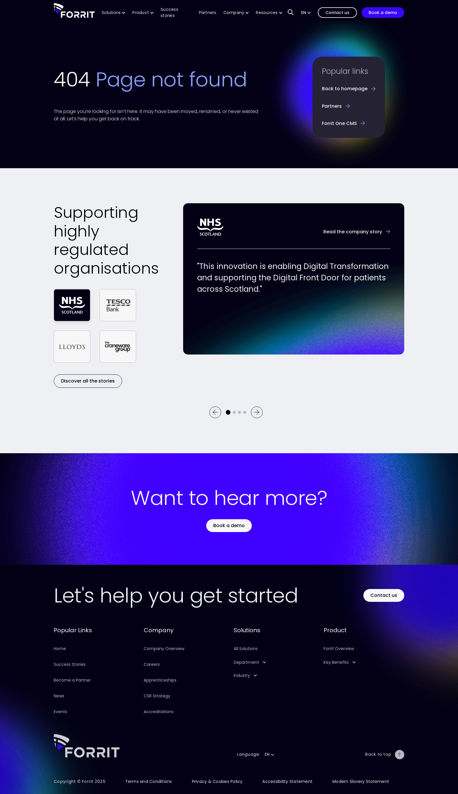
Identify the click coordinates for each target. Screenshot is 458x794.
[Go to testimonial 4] (244, 412)
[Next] (257, 412)
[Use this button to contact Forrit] (383, 595)
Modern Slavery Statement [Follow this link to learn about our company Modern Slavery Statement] (360, 781)
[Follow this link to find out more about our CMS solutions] (113, 13)
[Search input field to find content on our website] (290, 13)
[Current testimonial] (228, 412)
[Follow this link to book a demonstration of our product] (383, 12)
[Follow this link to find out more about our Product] (143, 13)
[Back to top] (399, 754)
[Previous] (215, 412)
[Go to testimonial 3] (239, 412)
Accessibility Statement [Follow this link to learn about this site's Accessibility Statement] (287, 781)
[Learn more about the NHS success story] (356, 232)
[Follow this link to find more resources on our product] (269, 13)
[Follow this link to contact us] (337, 12)
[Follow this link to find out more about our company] (236, 13)
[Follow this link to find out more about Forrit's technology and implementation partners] (207, 13)
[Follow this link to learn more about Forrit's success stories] (176, 12)
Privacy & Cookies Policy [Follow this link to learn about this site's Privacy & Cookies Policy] (217, 781)
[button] (306, 12)
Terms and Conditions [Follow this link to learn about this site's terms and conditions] (148, 781)
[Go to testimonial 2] (234, 412)
